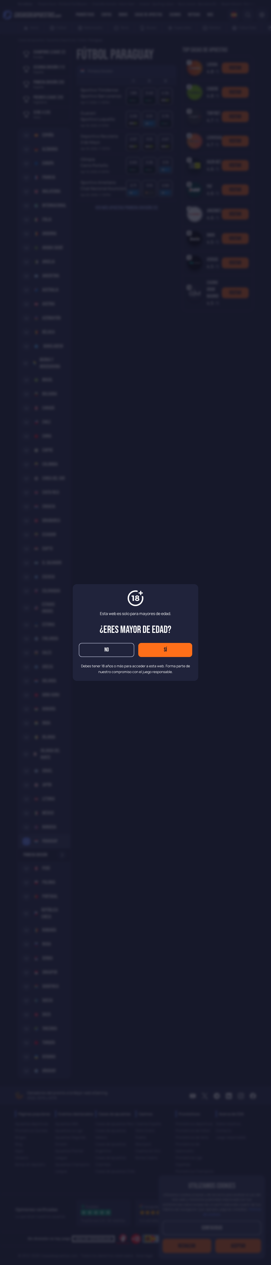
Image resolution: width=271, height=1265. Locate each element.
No (106, 649)
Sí (165, 649)
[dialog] (135, 632)
